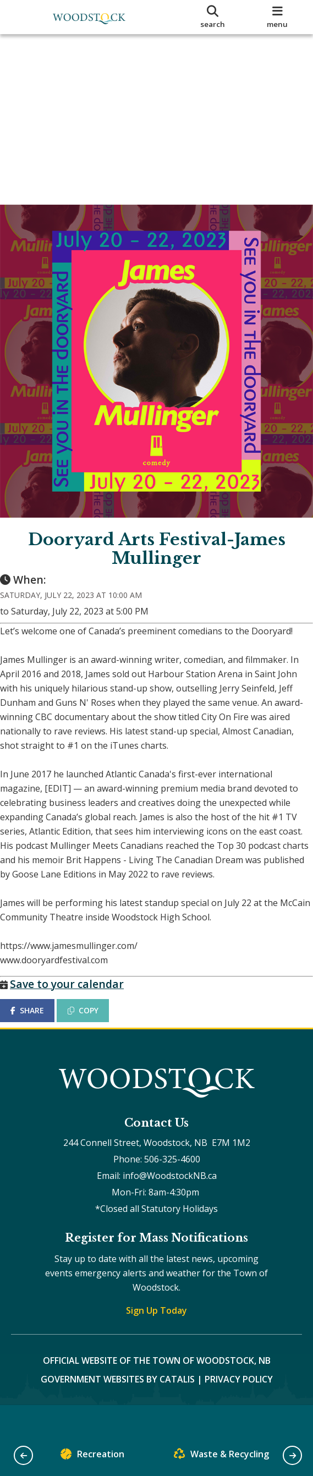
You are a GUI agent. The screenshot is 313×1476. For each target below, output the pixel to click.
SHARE (38, 1028)
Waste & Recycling (221, 1456)
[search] (212, 17)
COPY (94, 1028)
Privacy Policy (239, 1408)
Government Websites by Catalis (118, 1408)
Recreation (92, 1456)
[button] (23, 1455)
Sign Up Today (156, 1339)
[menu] (277, 17)
